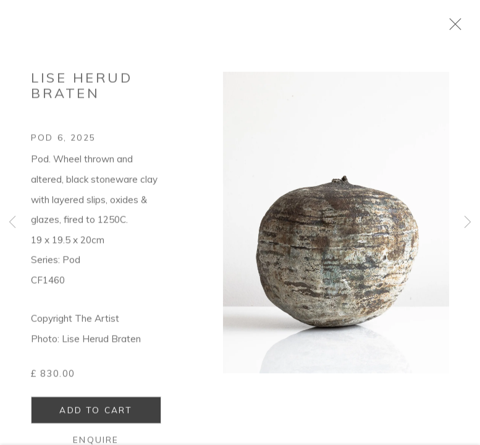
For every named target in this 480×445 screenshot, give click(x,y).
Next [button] (467, 222)
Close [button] (456, 28)
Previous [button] (12, 222)
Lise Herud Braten (81, 89)
